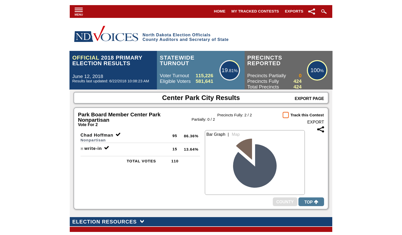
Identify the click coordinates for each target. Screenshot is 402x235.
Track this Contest (307, 115)
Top (311, 202)
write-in (91, 148)
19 (225, 70)
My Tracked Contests (255, 11)
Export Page (309, 98)
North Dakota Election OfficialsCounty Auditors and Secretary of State (186, 37)
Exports (294, 11)
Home (219, 11)
